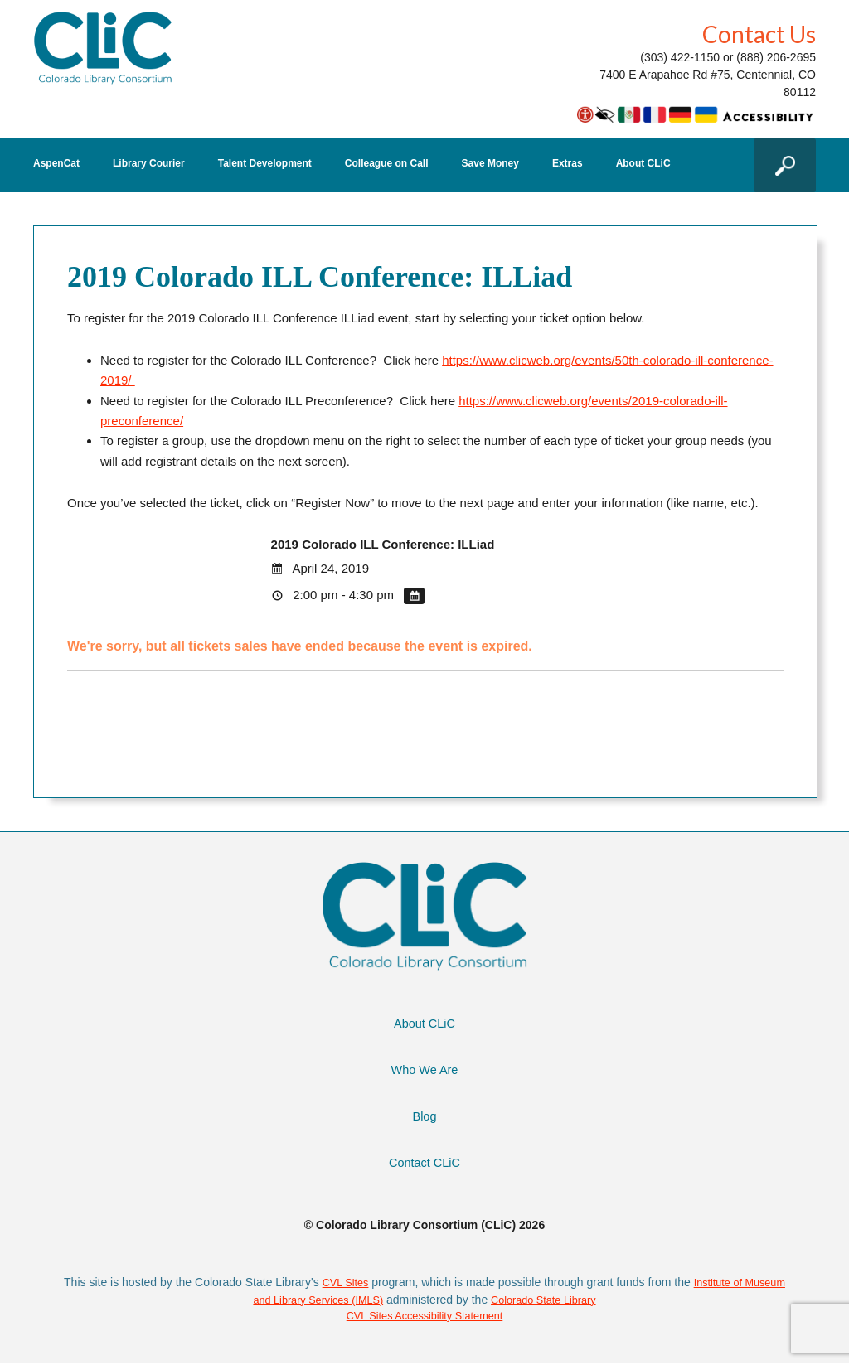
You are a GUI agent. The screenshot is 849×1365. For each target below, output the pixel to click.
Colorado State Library (574, 1299)
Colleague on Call (387, 163)
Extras (567, 163)
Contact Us (759, 34)
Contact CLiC (424, 1162)
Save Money (490, 163)
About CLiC (643, 163)
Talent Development (265, 163)
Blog (424, 1116)
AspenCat (56, 163)
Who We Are (424, 1069)
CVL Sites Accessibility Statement (425, 1317)
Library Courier (149, 163)
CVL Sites (365, 1282)
